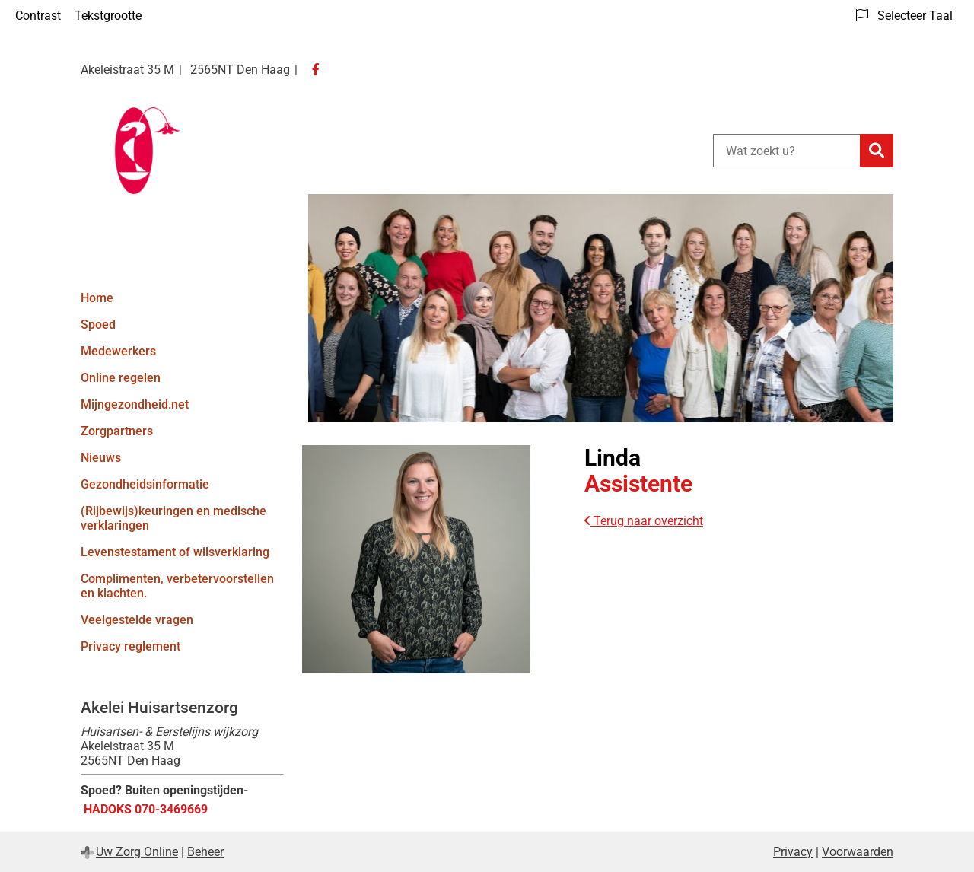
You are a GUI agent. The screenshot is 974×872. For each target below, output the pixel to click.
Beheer (205, 852)
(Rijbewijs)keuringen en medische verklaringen (173, 518)
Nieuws (101, 457)
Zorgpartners (117, 431)
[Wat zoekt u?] (786, 150)
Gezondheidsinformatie (145, 484)
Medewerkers (118, 351)
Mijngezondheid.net (135, 404)
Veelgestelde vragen (137, 620)
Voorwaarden (857, 852)
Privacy (793, 852)
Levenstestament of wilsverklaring (175, 552)
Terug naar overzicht (643, 521)
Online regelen (121, 378)
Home (97, 298)
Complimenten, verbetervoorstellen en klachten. (177, 585)
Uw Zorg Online (137, 852)
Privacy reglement (130, 646)
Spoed (98, 324)
